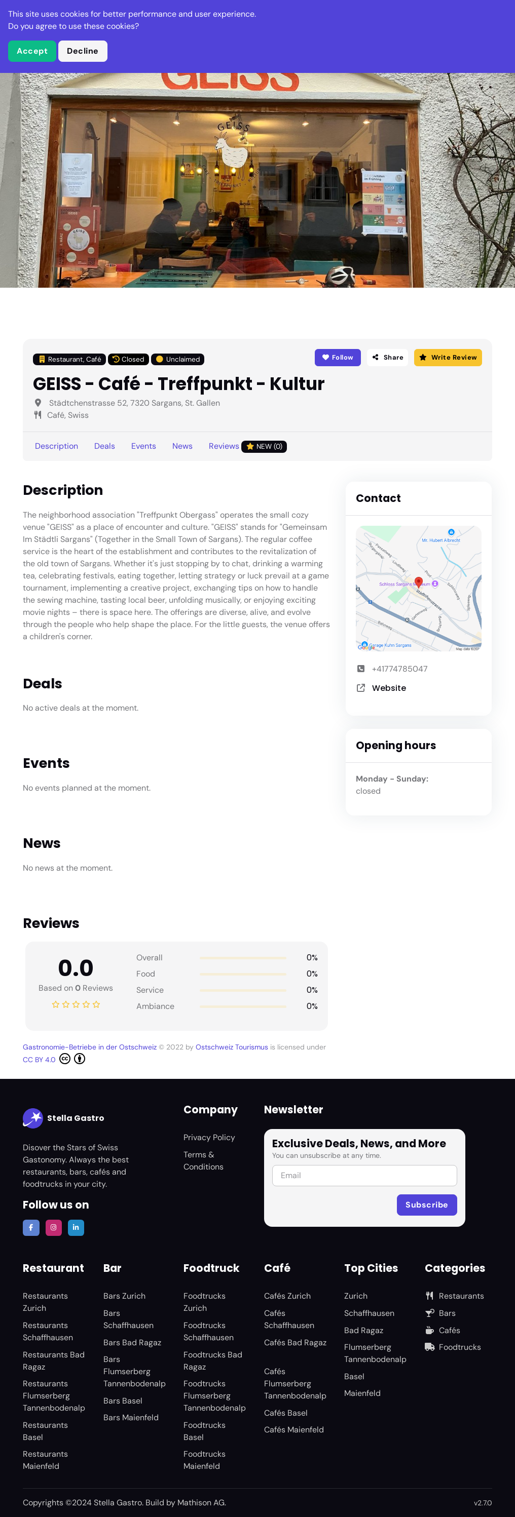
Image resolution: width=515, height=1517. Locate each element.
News (182, 446)
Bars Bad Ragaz (132, 1342)
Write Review (448, 357)
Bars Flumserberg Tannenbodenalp (134, 1371)
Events (143, 446)
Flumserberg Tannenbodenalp (375, 1353)
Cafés (442, 1330)
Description (56, 446)
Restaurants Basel (45, 1431)
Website (389, 688)
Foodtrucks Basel (204, 1431)
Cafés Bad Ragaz (295, 1342)
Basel (354, 1376)
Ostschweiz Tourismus (233, 1047)
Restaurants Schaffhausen (48, 1331)
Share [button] (388, 357)
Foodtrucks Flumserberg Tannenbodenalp (214, 1395)
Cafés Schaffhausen (289, 1319)
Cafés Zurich (287, 1296)
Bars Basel (122, 1400)
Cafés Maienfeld (294, 1429)
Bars (440, 1313)
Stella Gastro (63, 1118)
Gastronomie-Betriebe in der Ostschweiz (91, 1047)
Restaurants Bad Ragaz (54, 1360)
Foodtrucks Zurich (204, 1302)
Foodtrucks (453, 1347)
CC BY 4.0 (54, 1058)
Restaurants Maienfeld (45, 1460)
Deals (104, 446)
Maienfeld (362, 1393)
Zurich (355, 1296)
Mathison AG (201, 1502)
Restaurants (454, 1296)
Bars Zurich (124, 1296)
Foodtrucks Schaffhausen (208, 1331)
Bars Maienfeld (131, 1417)
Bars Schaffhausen (128, 1319)
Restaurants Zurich (45, 1302)
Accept (32, 51)
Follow (338, 357)
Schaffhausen (369, 1313)
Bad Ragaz (363, 1330)
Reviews (248, 446)
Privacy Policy (209, 1137)
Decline (83, 51)
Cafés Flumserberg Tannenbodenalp (295, 1383)
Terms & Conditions (203, 1160)
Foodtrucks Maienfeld (204, 1460)
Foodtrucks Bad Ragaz (212, 1360)
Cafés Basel (286, 1413)
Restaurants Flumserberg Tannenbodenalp (54, 1395)
